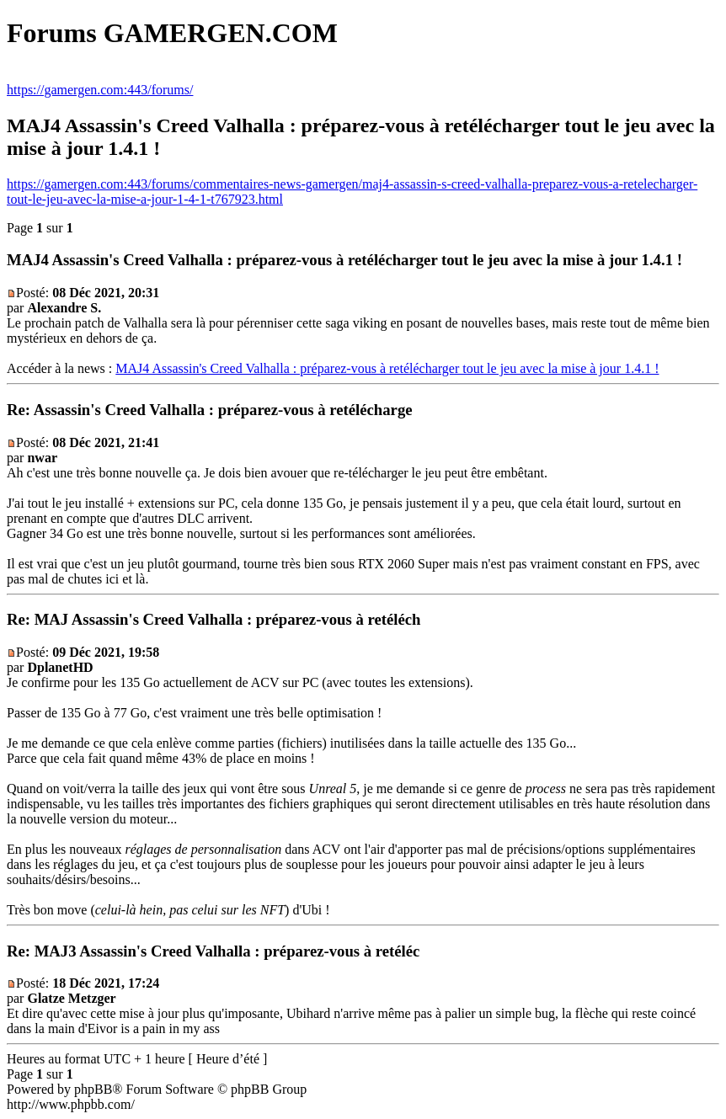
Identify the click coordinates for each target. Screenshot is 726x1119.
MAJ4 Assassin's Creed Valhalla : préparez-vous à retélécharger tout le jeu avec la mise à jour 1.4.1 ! (387, 368)
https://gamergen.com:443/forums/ (100, 90)
